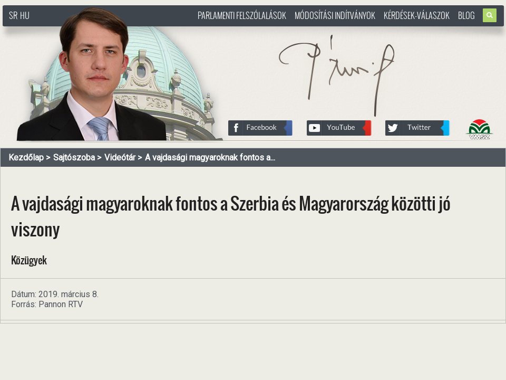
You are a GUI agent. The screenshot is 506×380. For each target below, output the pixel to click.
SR (13, 15)
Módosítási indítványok (335, 15)
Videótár (119, 158)
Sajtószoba (74, 158)
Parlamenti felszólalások (242, 15)
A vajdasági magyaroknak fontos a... (210, 158)
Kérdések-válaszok (417, 15)
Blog (466, 15)
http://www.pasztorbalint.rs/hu (87, 31)
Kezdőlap (26, 158)
